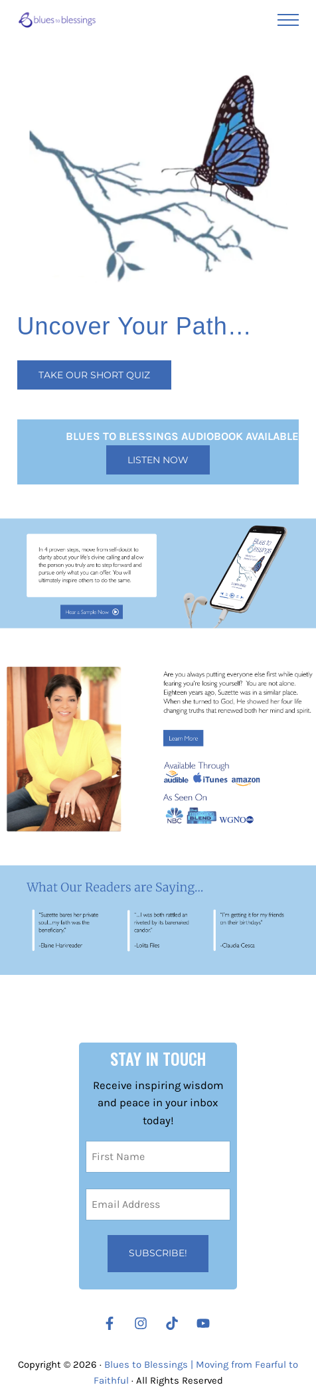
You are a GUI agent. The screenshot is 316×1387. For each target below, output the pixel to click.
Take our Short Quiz (94, 375)
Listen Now (158, 460)
